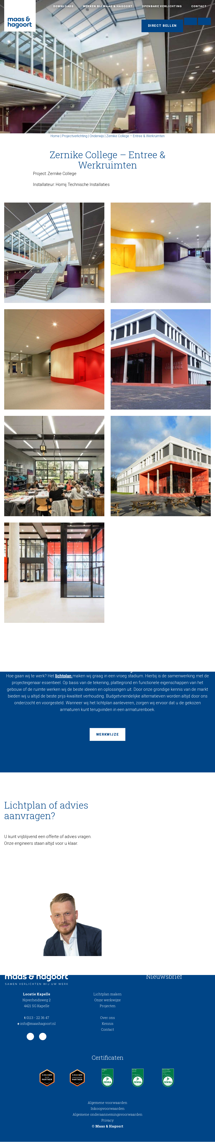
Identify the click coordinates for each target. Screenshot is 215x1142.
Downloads (63, 6)
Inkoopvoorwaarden (108, 1108)
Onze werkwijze (107, 1000)
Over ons (107, 1018)
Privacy (107, 1120)
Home (55, 136)
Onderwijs (97, 136)
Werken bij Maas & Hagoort (108, 6)
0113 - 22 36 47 (36, 1018)
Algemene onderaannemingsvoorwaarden (107, 1114)
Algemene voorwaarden (107, 1103)
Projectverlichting (74, 136)
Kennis (107, 1024)
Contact (199, 6)
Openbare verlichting (162, 6)
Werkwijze (107, 735)
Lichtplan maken (107, 994)
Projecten (107, 1006)
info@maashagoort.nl (36, 1024)
